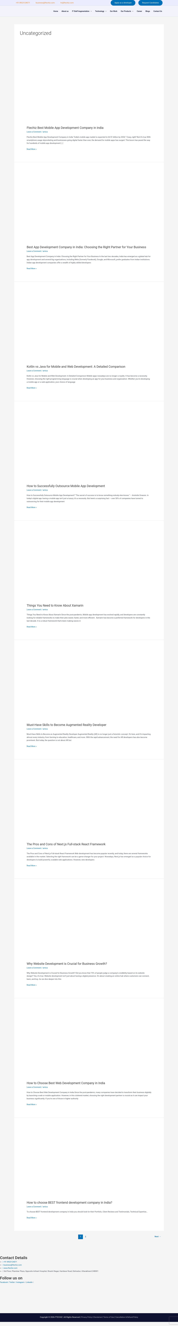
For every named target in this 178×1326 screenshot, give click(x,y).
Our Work (113, 11)
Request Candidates (150, 3)
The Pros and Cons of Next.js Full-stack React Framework (68, 848)
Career (139, 11)
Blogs (147, 11)
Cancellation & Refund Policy (127, 1321)
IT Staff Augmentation (82, 11)
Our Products (127, 11)
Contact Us (157, 11)
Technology (100, 11)
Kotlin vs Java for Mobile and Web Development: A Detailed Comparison (78, 371)
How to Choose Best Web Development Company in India (68, 1087)
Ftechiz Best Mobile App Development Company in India (67, 128)
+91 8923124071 (23, 3)
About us (65, 11)
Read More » (32, 149)
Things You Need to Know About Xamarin (56, 609)
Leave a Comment (34, 132)
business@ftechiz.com (45, 3)
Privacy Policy (85, 1321)
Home (55, 11)
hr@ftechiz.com (67, 3)
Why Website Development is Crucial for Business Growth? (69, 968)
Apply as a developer (123, 3)
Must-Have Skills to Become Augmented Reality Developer (68, 729)
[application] (90, 11)
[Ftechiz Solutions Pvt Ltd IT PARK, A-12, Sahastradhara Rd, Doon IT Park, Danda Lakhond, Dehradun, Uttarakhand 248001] (18, 1307)
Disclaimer (97, 1321)
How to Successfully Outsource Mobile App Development (68, 490)
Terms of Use (108, 1321)
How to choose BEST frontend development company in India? (71, 1207)
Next (157, 1241)
